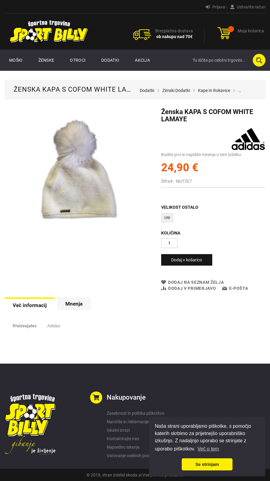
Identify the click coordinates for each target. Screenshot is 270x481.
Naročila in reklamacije (128, 421)
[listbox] (213, 218)
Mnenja (74, 304)
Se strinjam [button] (207, 464)
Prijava (215, 7)
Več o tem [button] (208, 448)
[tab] (30, 304)
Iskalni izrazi (118, 430)
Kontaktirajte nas (123, 438)
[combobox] (227, 60)
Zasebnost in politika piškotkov (135, 413)
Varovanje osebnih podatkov (133, 455)
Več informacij (30, 305)
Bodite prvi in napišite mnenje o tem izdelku (201, 154)
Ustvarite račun (247, 7)
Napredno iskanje (123, 447)
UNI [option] (167, 218)
